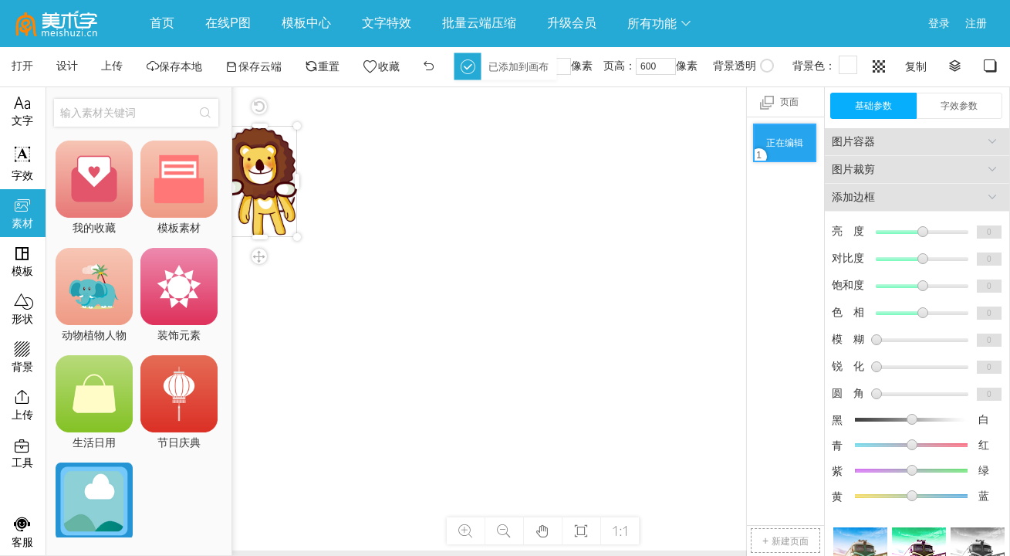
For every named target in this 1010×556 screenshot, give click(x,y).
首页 (162, 22)
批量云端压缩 (479, 22)
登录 (939, 23)
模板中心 (306, 22)
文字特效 (386, 22)
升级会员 (571, 22)
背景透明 (743, 66)
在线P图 (228, 22)
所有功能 (659, 23)
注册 (976, 23)
